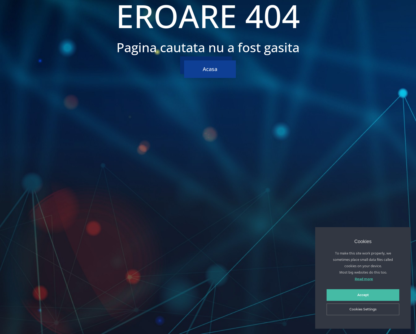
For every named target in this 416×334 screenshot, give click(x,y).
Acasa (210, 69)
